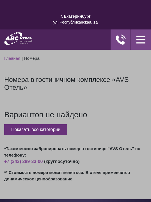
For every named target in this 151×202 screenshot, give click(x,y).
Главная (12, 58)
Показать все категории (35, 129)
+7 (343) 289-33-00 (23, 161)
